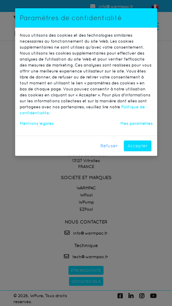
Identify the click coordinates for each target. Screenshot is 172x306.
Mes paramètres (136, 123)
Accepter (138, 145)
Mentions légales (37, 123)
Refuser (109, 145)
